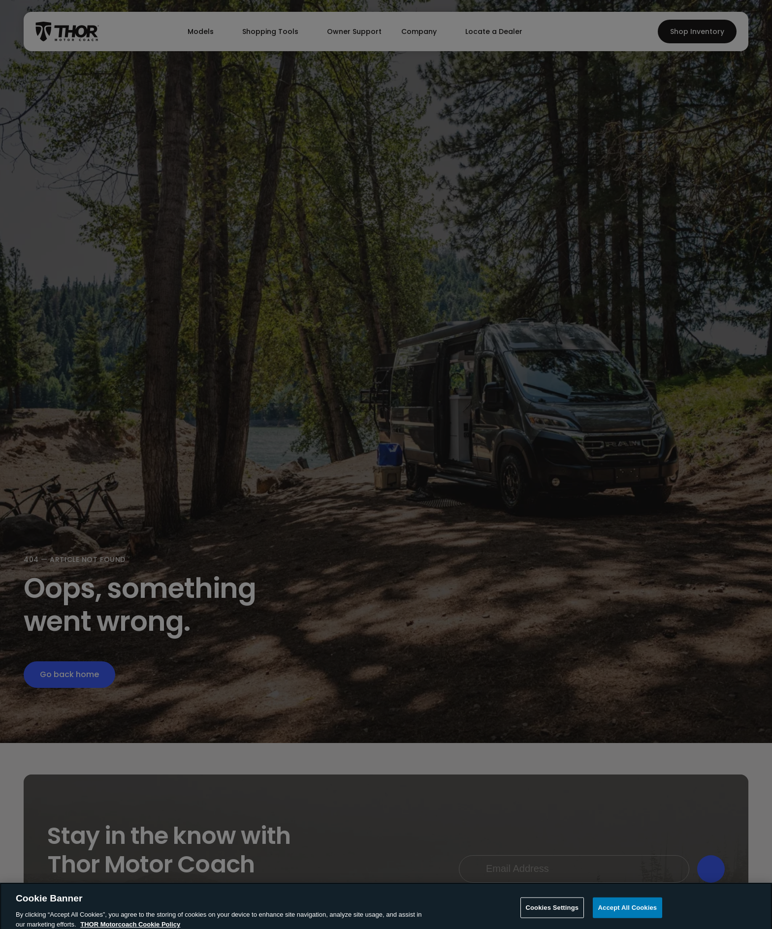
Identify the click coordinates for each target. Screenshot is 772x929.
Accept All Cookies (627, 913)
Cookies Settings (552, 913)
